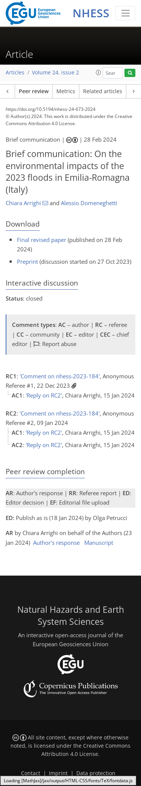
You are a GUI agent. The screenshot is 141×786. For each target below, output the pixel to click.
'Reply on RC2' (44, 395)
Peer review (34, 91)
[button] (98, 72)
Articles (15, 72)
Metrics (65, 91)
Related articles (102, 91)
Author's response (56, 542)
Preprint (27, 261)
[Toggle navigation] (125, 13)
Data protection (95, 773)
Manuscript (98, 542)
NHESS (91, 13)
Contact (30, 773)
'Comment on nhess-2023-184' (60, 376)
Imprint (58, 773)
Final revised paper (41, 239)
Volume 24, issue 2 (55, 72)
